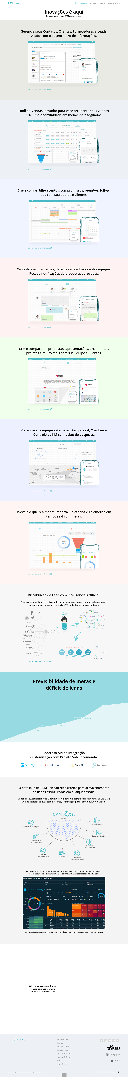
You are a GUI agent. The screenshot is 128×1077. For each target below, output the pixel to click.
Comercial (93, 3)
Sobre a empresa (62, 1039)
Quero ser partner (114, 3)
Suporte (102, 3)
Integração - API (62, 1064)
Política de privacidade (64, 1053)
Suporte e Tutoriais (63, 1046)
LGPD (58, 1060)
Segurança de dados (63, 1057)
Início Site (83, 3)
